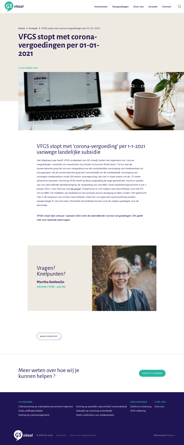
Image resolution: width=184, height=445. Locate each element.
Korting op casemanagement (33, 414)
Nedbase (171, 435)
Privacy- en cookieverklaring (83, 435)
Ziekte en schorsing (140, 406)
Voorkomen (101, 6)
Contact (166, 6)
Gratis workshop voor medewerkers (95, 414)
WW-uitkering (138, 410)
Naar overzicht (49, 336)
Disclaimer (61, 435)
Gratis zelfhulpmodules (30, 410)
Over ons (138, 6)
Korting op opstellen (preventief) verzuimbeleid (101, 406)
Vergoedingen (120, 6)
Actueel (152, 6)
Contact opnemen (152, 373)
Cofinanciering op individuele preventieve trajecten (45, 406)
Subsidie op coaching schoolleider (94, 410)
